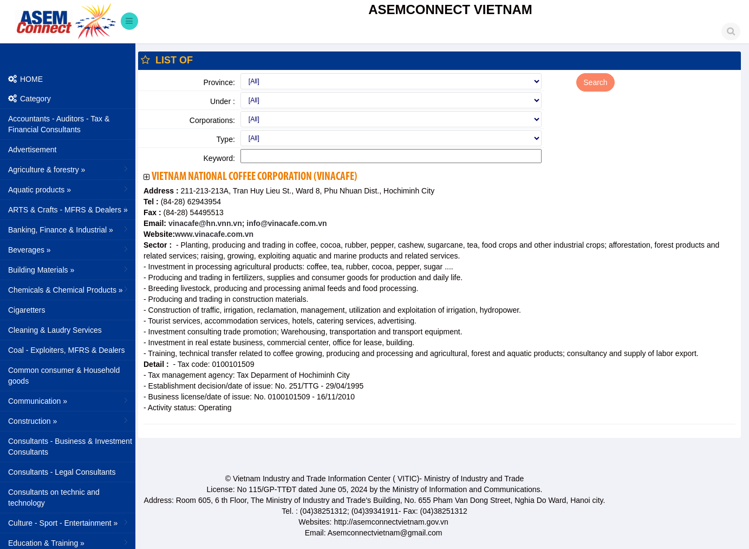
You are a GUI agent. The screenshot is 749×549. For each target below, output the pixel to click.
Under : (222, 101)
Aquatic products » (69, 189)
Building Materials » (69, 269)
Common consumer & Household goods (64, 375)
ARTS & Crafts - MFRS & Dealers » (69, 209)
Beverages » (69, 249)
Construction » (69, 420)
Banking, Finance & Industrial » (69, 229)
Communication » (69, 400)
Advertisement (32, 149)
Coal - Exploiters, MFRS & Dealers (66, 350)
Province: (219, 82)
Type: (226, 139)
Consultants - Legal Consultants (61, 472)
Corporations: (212, 120)
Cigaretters (26, 310)
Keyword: (219, 158)
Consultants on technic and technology (54, 497)
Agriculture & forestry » (69, 169)
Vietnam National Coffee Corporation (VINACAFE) (254, 177)
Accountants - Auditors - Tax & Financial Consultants (58, 124)
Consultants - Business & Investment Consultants (70, 446)
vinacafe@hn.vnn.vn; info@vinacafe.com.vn (246, 223)
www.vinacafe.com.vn (214, 234)
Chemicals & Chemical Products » (69, 289)
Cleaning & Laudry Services (55, 330)
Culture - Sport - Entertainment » (69, 522)
